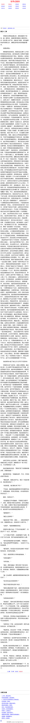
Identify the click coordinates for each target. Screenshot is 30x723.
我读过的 (4, 28)
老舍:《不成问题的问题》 (8, 707)
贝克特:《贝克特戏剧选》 (8, 708)
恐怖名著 (24, 6)
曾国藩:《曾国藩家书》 (7, 716)
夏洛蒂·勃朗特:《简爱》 (7, 705)
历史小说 (3, 8)
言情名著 (17, 6)
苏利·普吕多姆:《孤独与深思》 (9, 703)
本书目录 (16, 671)
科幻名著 (10, 6)
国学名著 (3, 6)
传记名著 (24, 8)
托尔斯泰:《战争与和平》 (8, 712)
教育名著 (17, 8)
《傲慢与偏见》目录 (11, 28)
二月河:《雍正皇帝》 (6, 695)
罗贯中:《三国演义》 (6, 710)
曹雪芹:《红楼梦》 (6, 718)
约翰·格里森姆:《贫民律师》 (8, 697)
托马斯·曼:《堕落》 (6, 701)
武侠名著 (10, 8)
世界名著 (17, 4)
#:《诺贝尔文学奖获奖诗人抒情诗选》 (10, 699)
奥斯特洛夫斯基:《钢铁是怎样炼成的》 (11, 714)
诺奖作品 (24, 4)
